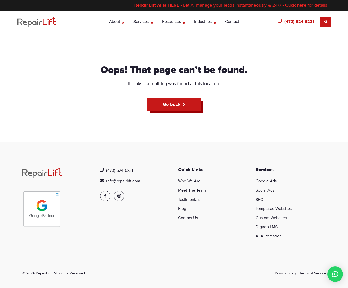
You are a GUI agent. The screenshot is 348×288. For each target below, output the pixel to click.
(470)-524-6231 (299, 21)
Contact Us (188, 217)
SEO (259, 199)
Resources (171, 21)
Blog (182, 208)
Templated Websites (274, 208)
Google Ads (266, 181)
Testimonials (189, 199)
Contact (232, 21)
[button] (335, 274)
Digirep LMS (267, 226)
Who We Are (189, 181)
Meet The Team (192, 190)
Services (141, 21)
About (114, 21)
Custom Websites (271, 217)
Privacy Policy (286, 273)
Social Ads (265, 190)
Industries (203, 21)
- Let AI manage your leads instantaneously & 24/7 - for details (234, 5)
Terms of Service (312, 273)
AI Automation (269, 236)
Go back (172, 104)
